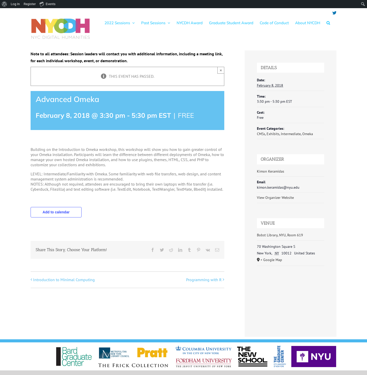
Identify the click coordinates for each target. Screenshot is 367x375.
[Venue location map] (290, 296)
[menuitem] (4, 4)
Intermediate (291, 134)
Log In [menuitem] (15, 4)
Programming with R (204, 279)
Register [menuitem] (30, 4)
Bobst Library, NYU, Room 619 (280, 235)
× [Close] (221, 70)
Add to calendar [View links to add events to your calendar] (56, 212)
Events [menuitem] (47, 4)
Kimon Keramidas (270, 171)
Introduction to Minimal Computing (64, 279)
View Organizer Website (275, 197)
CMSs (261, 134)
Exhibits (273, 134)
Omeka (307, 134)
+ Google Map (271, 259)
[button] (328, 23)
